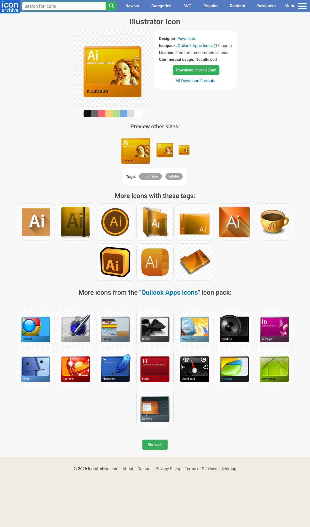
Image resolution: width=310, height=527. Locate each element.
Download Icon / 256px (196, 70)
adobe (174, 176)
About (128, 468)
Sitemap (228, 468)
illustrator (150, 176)
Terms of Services (201, 468)
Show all (155, 444)
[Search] (111, 6)
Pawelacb (186, 38)
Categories (161, 5)
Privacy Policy (168, 468)
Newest (132, 5)
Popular (210, 5)
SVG (187, 5)
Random (237, 5)
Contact (144, 468)
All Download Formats (196, 80)
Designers (266, 5)
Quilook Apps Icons (195, 45)
